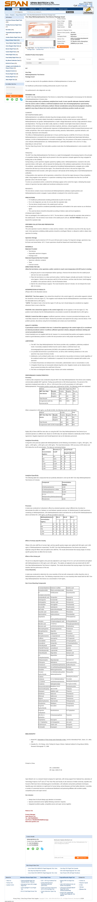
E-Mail (81, 885)
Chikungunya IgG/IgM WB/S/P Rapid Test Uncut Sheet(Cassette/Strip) (67, 889)
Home (8, 9)
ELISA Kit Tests (10, 63)
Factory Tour (33, 9)
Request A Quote (83, 4)
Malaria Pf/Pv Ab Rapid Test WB (67, 881)
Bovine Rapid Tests (11, 49)
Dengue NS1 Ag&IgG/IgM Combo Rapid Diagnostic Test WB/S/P (67, 894)
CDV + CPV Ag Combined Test (48, 880)
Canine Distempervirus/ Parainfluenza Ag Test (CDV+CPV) (47, 884)
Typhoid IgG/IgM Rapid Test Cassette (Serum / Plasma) (28, 881)
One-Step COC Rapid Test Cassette (69, 868)
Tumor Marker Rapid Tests (13, 43)
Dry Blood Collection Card (13, 60)
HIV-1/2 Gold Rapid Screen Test (29, 891)
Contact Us (52, 9)
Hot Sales (8, 29)
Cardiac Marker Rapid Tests (13, 37)
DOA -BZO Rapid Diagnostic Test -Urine (70, 870)
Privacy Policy (16, 898)
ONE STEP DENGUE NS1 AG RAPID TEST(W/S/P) (67, 885)
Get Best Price (39, 49)
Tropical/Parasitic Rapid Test (13, 32)
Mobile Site (82, 889)
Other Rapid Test (10, 79)
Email (90, 4)
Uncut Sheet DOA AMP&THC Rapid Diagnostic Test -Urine (42, 873)
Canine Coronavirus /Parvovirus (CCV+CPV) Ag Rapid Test (49, 888)
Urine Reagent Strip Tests (12, 46)
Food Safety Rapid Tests (12, 57)
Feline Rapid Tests (11, 54)
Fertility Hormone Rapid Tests (14, 25)
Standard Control (10, 71)
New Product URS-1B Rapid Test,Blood (70, 873)
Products (16, 9)
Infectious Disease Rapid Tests (14, 20)
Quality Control (42, 9)
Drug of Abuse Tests (21, 15)
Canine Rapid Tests (11, 51)
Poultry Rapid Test (11, 76)
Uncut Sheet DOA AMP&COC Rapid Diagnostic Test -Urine (42, 868)
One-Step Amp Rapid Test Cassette (37, 870)
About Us (23, 9)
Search (71, 12)
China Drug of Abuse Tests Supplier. (30, 898)
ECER (82, 898)
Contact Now (14, 96)
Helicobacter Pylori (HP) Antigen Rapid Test (29, 885)
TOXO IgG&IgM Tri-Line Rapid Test (28, 888)
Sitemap (81, 887)
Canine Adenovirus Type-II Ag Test (48, 892)
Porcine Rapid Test (11, 74)
